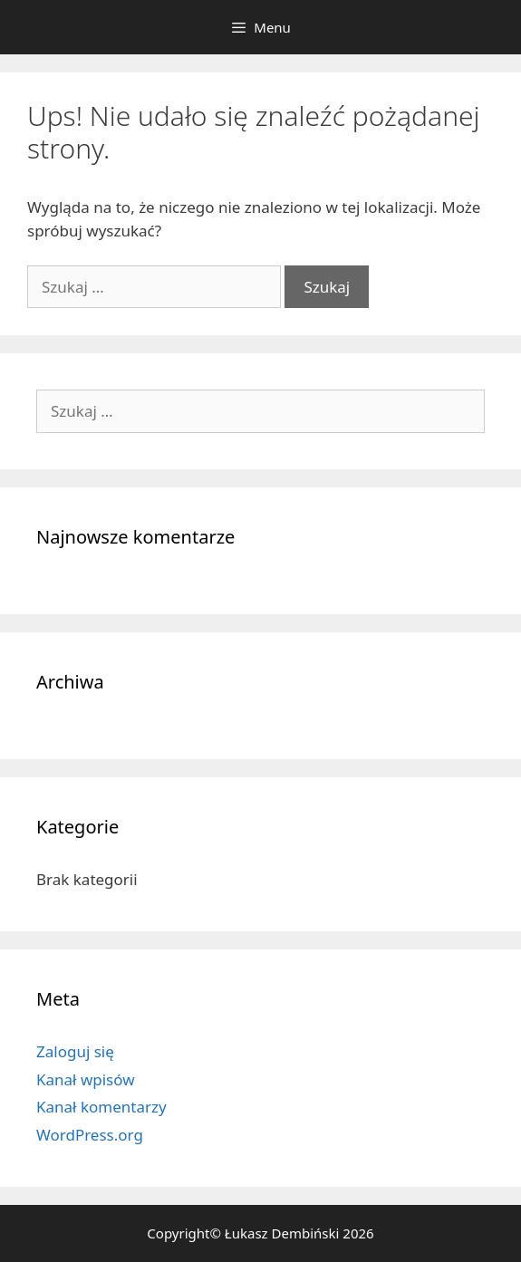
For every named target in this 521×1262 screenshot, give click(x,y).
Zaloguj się (75, 1051)
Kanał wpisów (85, 1079)
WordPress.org (89, 1134)
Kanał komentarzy (101, 1106)
